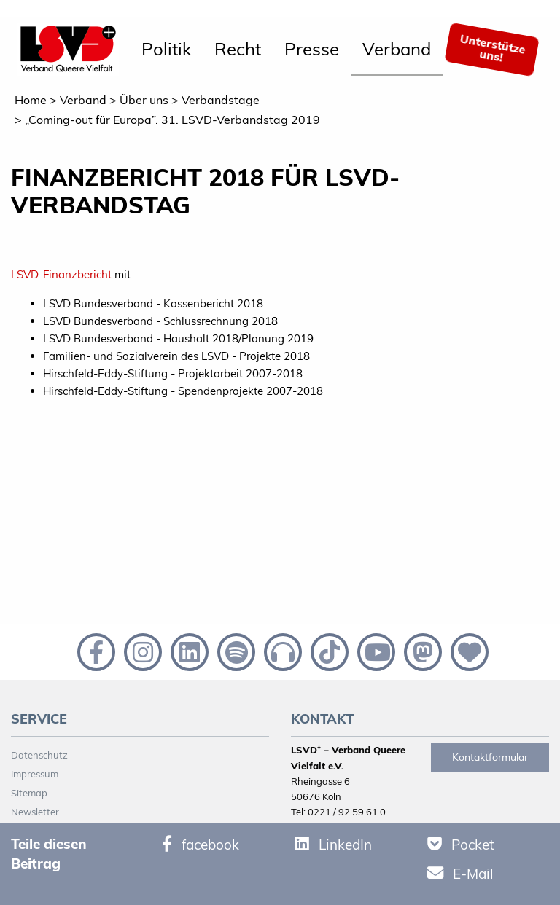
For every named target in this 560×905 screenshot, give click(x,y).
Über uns (144, 100)
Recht (237, 49)
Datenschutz (39, 755)
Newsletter (35, 812)
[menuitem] (166, 49)
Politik (166, 49)
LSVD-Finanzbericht (61, 274)
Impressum (34, 774)
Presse (311, 49)
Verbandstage (221, 100)
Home (31, 100)
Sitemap (29, 793)
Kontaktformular (490, 757)
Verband (396, 49)
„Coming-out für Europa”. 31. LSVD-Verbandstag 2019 (172, 119)
